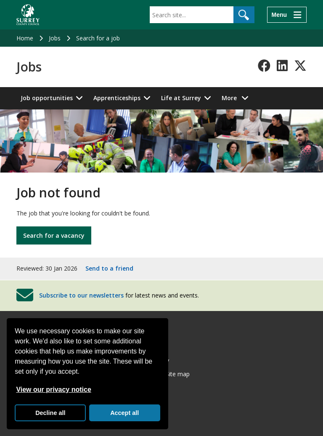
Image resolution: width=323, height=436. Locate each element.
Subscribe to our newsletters (81, 295)
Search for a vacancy (54, 235)
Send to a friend (109, 268)
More (237, 97)
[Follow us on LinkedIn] (282, 65)
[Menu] (287, 15)
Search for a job (98, 38)
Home (24, 38)
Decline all (50, 412)
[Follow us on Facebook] (264, 65)
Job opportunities (47, 98)
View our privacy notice (53, 389)
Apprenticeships (116, 98)
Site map (178, 374)
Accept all (124, 412)
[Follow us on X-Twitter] (300, 65)
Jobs (55, 38)
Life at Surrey (181, 98)
